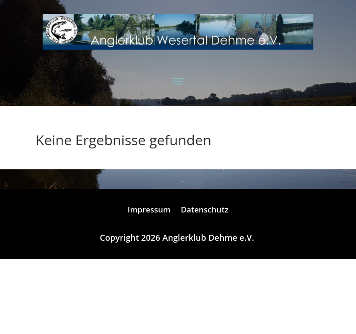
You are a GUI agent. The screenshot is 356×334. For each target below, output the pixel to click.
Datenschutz (205, 210)
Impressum (149, 210)
